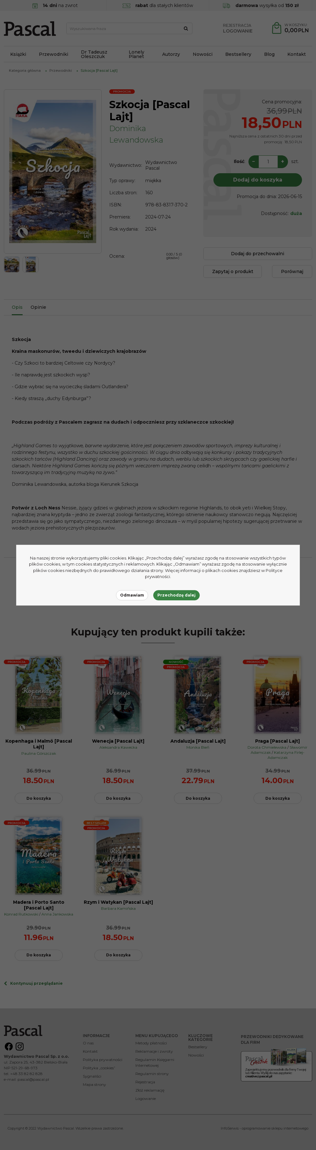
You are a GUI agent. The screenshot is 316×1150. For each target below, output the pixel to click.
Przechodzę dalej (176, 595)
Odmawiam (132, 595)
